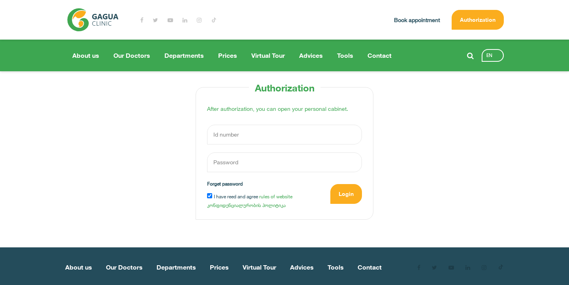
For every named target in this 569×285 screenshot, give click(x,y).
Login (346, 193)
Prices (227, 55)
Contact (379, 55)
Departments (184, 55)
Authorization (478, 19)
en (489, 55)
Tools (345, 55)
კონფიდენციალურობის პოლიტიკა (246, 205)
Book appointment (417, 20)
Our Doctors (131, 55)
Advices (311, 55)
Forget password (225, 184)
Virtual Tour (268, 55)
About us (85, 55)
